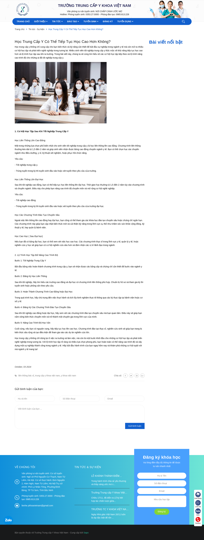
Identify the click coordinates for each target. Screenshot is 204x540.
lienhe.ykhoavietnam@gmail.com (37, 505)
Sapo (86, 532)
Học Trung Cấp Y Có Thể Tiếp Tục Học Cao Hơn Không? (63, 42)
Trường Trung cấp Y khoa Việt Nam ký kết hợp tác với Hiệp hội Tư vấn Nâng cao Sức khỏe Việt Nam (109, 493)
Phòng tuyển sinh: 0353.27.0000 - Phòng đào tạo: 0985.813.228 (98, 14)
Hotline (198, 520)
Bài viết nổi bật (166, 42)
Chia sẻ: (118, 375)
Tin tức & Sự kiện (87, 467)
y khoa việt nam (68, 375)
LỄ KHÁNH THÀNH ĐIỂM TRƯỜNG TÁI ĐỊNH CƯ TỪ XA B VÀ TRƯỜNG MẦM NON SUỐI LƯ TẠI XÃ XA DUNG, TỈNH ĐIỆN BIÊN (110, 476)
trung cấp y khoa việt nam (47, 375)
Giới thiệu (197, 495)
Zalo (198, 512)
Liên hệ (198, 504)
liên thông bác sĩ (26, 375)
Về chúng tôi (25, 467)
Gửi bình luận (134, 426)
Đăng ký (162, 511)
